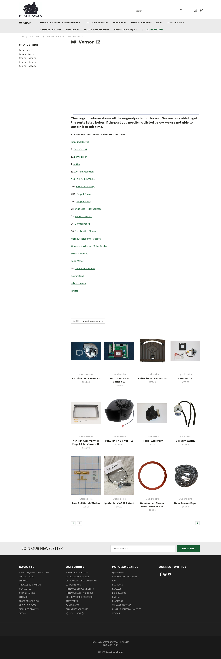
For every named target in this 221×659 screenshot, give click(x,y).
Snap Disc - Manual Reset (89, 208)
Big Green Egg (119, 593)
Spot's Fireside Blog (96, 29)
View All (116, 613)
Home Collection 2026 (77, 572)
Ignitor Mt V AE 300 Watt (119, 503)
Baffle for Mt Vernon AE (152, 378)
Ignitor (74, 290)
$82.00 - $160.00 (27, 54)
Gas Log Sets (72, 605)
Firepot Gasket (84, 194)
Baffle (76, 164)
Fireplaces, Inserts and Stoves (60, 22)
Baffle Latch (80, 156)
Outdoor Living (97, 22)
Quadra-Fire (118, 572)
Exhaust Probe (78, 283)
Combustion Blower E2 (86, 378)
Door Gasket (80, 149)
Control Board (82, 223)
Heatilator (117, 601)
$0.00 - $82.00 (26, 50)
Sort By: (76, 320)
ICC (114, 580)
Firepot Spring (84, 201)
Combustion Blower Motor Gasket (89, 246)
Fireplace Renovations (146, 22)
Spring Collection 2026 (77, 576)
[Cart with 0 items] (201, 10)
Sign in (22, 609)
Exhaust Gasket (79, 253)
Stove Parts (72, 601)
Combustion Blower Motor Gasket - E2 (152, 505)
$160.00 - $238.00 (27, 58)
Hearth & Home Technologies (126, 609)
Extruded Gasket (80, 142)
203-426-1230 (154, 29)
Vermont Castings (121, 605)
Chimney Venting (50, 29)
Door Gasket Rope (185, 503)
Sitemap (23, 613)
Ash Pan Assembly (84, 171)
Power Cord (77, 276)
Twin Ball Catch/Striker (83, 179)
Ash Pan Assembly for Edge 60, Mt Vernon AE (85, 442)
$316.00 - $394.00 (28, 66)
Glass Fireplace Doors (77, 609)
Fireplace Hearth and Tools (79, 593)
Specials (72, 29)
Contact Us (175, 22)
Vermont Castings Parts (124, 576)
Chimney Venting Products (79, 597)
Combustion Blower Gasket (86, 238)
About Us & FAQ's (125, 29)
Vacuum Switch (83, 216)
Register (34, 609)
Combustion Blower (85, 231)
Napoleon (116, 589)
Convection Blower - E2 (119, 440)
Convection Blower (85, 268)
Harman (116, 597)
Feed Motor (77, 261)
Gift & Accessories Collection (81, 580)
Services (119, 22)
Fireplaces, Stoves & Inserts (80, 589)
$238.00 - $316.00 (27, 62)
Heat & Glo (117, 584)
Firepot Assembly (85, 186)
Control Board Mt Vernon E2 (119, 380)
